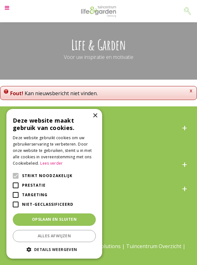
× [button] (95, 115)
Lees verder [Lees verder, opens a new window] (51, 163)
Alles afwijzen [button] (54, 236)
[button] (54, 249)
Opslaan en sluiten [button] (54, 219)
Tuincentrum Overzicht (153, 246)
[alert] (54, 184)
